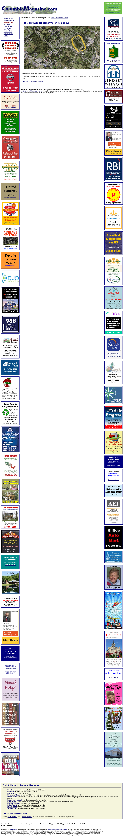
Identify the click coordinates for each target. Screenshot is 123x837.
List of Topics (8, 30)
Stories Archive (8, 34)
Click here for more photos (59, 18)
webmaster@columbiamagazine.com (57, 829)
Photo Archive (8, 32)
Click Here (113, 677)
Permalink (33, 81)
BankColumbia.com (113, 60)
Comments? (40, 81)
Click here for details (10, 107)
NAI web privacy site (89, 835)
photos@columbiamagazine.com (31, 91)
